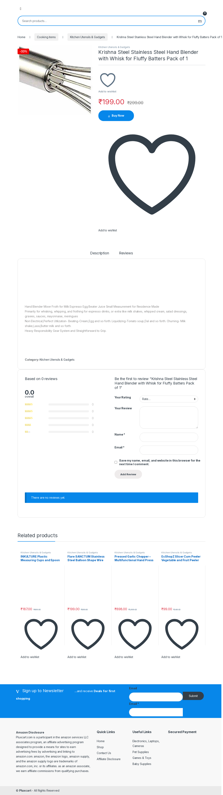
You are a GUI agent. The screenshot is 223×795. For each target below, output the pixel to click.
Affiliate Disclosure (109, 759)
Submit (193, 696)
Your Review (123, 408)
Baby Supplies (142, 764)
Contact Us (104, 753)
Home (21, 37)
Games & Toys (142, 757)
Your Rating (123, 397)
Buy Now (118, 115)
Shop (100, 747)
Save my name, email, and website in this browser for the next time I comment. (159, 462)
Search (200, 20)
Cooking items (46, 37)
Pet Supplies (141, 752)
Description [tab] (99, 253)
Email (119, 447)
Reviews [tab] (126, 253)
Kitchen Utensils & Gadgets (87, 37)
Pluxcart (25, 790)
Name (120, 434)
